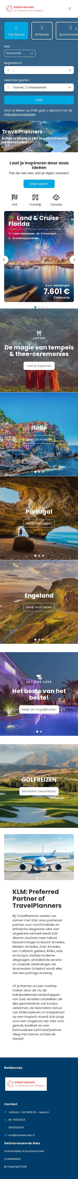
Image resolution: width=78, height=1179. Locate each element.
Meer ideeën (39, 184)
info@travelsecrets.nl (21, 1135)
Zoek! (39, 100)
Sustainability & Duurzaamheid (24, 1151)
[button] (2, 28)
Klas (7, 47)
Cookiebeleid (12, 1159)
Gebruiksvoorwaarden (20, 114)
